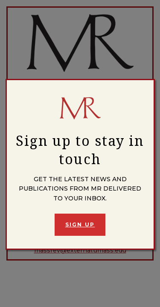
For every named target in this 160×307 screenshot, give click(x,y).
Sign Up (80, 224)
